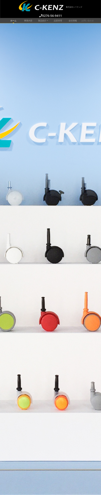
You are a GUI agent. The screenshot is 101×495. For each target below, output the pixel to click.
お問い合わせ (87, 20)
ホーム (15, 20)
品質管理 (58, 20)
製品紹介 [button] (42, 20)
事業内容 (28, 20)
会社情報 (73, 20)
